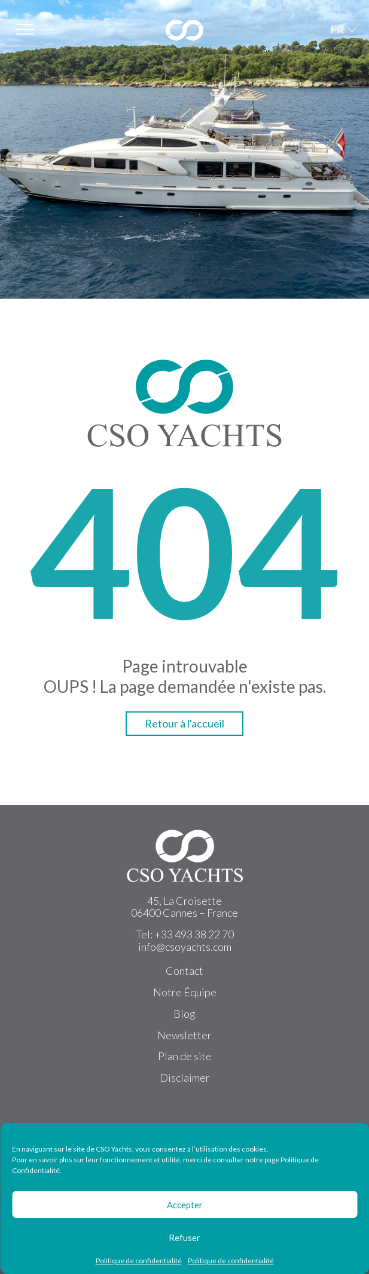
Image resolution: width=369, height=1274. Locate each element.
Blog (184, 1013)
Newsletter (184, 1035)
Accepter (185, 1204)
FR (337, 29)
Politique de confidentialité (139, 1261)
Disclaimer (185, 1077)
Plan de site (185, 1056)
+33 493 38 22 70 (194, 934)
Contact (184, 970)
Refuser (184, 1237)
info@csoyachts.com (184, 946)
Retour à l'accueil (184, 723)
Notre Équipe (184, 992)
